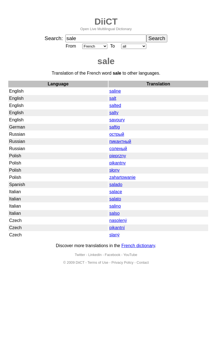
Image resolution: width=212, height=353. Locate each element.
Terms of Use (98, 262)
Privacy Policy (123, 262)
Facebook (112, 255)
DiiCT (106, 22)
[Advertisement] (106, 311)
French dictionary (138, 245)
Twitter (80, 255)
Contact (143, 262)
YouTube (130, 255)
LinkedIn (95, 255)
